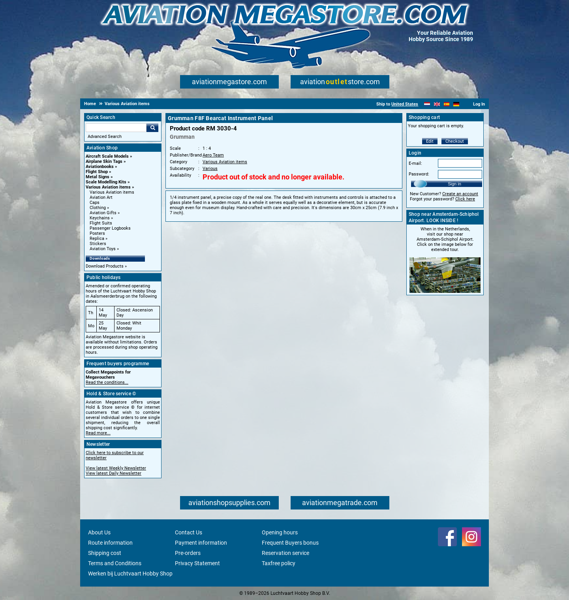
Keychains (100, 218)
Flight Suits (101, 223)
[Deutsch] (456, 104)
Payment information (201, 543)
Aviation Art (101, 197)
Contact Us (188, 532)
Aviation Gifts (103, 212)
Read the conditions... (107, 382)
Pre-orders (188, 553)
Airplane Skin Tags (104, 161)
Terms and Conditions (114, 563)
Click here (465, 199)
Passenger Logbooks (110, 228)
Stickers (98, 243)
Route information (110, 543)
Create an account (460, 193)
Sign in (454, 183)
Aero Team (213, 155)
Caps (95, 202)
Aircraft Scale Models (107, 156)
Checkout (454, 141)
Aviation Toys (103, 248)
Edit (430, 141)
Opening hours (280, 532)
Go (152, 127)
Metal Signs (97, 176)
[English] (437, 104)
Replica (97, 238)
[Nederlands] (427, 104)
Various (210, 168)
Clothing (98, 207)
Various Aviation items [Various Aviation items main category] (112, 192)
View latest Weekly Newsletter (116, 468)
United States (404, 104)
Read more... (98, 433)
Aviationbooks (100, 166)
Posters (97, 233)
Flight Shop (97, 171)
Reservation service (285, 553)
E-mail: (415, 163)
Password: (419, 174)
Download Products (105, 266)
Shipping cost (104, 553)
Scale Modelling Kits (106, 182)
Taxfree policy (278, 563)
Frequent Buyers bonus (290, 543)
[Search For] (116, 127)
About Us (99, 532)
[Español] (447, 104)
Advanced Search (105, 136)
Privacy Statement (197, 563)
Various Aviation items (108, 187)
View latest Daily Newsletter (113, 473)
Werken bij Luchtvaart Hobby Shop (130, 573)
